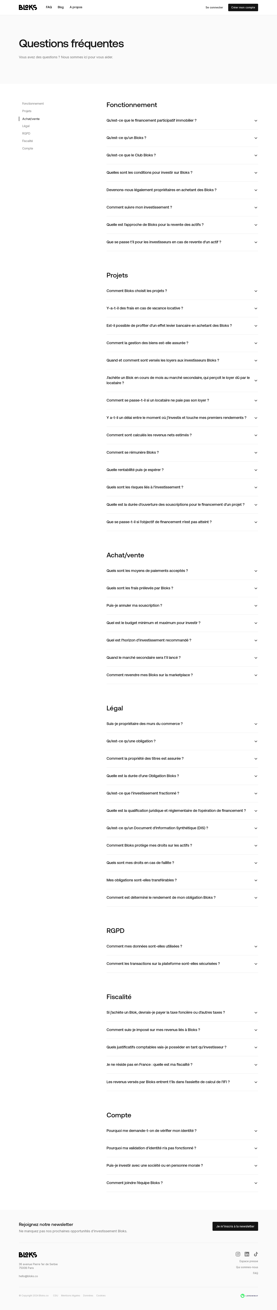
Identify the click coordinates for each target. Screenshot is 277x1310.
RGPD (26, 133)
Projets (26, 111)
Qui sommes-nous (247, 1267)
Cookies (101, 1295)
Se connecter (214, 7)
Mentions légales (70, 1295)
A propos (76, 7)
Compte (27, 148)
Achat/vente (31, 119)
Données (88, 1295)
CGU (55, 1295)
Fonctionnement (33, 103)
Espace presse (249, 1261)
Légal (26, 126)
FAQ (49, 7)
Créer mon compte (243, 7)
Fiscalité (27, 141)
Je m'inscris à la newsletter (235, 1226)
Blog (61, 7)
